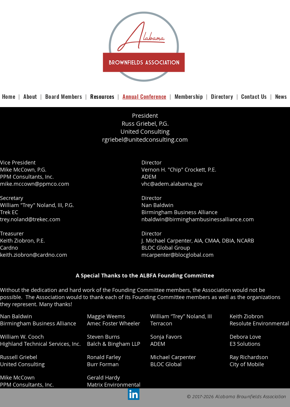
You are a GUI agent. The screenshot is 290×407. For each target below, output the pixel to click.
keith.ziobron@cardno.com (33, 254)
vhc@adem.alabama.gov (171, 183)
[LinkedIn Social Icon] (133, 394)
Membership (189, 96)
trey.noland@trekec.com (30, 219)
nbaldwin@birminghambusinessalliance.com (197, 219)
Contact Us (254, 96)
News (281, 96)
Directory (222, 96)
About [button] (30, 96)
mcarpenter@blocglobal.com (177, 254)
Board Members (64, 96)
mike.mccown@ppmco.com (34, 183)
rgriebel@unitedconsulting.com (145, 139)
